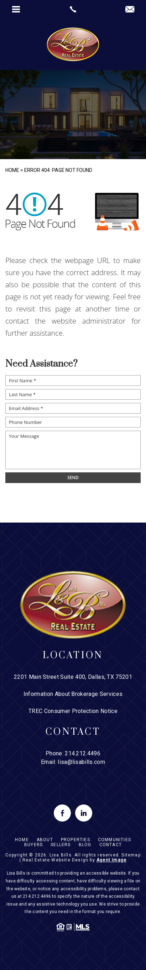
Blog (85, 844)
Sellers (61, 844)
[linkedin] (83, 813)
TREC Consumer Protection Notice (73, 711)
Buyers (33, 844)
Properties (75, 839)
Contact (110, 844)
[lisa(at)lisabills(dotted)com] (129, 10)
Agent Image (111, 860)
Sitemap (130, 855)
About (45, 839)
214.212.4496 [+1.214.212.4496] (82, 753)
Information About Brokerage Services (73, 694)
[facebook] (62, 813)
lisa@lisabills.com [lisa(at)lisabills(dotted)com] (81, 762)
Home (22, 839)
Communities (114, 839)
